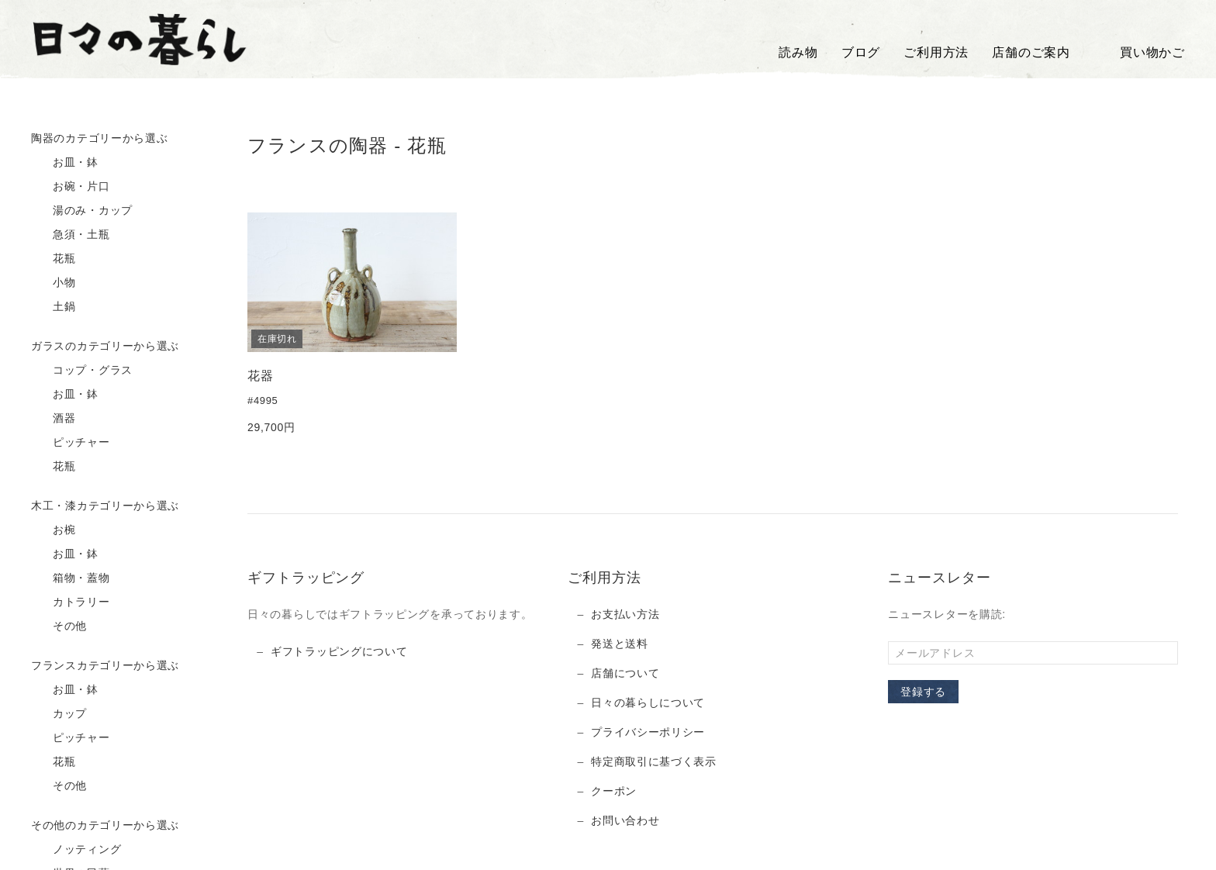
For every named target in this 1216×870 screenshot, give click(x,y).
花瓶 (53, 259)
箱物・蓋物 (70, 578)
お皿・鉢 (64, 163)
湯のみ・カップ (82, 211)
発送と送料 (619, 643)
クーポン (614, 791)
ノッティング (76, 850)
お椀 (53, 530)
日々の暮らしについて (648, 702)
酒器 (53, 418)
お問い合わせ (625, 820)
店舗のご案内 (1031, 52)
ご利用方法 (936, 52)
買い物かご (1139, 52)
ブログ (860, 52)
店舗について (625, 673)
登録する (923, 691)
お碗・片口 (70, 187)
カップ (59, 714)
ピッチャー (70, 443)
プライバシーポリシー (648, 732)
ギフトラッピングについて (339, 651)
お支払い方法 (625, 614)
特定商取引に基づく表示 (654, 761)
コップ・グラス (82, 370)
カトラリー (70, 602)
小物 (53, 283)
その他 (59, 626)
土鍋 (53, 307)
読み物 (798, 52)
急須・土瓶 (70, 235)
